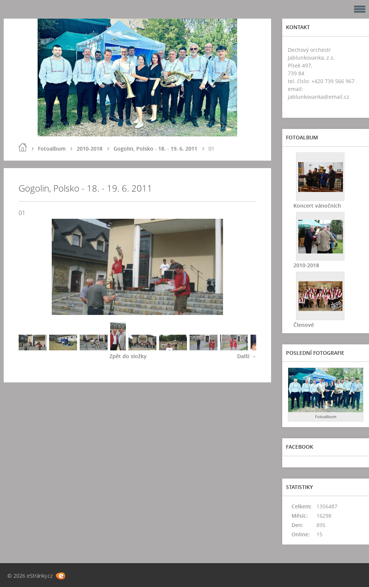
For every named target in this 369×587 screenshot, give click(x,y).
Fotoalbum (52, 148)
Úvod (23, 147)
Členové (303, 324)
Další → (246, 356)
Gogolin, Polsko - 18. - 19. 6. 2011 (155, 148)
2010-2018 (89, 148)
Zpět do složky (128, 356)
